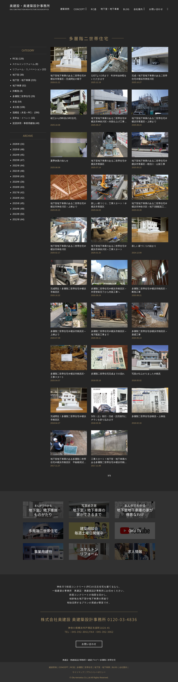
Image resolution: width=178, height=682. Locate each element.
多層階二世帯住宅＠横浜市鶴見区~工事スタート (67, 375)
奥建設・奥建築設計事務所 (30, 6)
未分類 (16, 107)
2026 (15, 144)
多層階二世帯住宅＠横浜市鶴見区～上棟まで (68, 333)
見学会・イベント (21, 118)
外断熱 (16, 91)
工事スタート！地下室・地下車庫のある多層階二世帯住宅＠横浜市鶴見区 (109, 461)
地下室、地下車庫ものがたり (43, 510)
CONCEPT (80, 9)
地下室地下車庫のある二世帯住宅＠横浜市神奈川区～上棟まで (68, 205)
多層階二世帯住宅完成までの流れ (107, 374)
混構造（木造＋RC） (23, 112)
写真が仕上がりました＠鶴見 (146, 374)
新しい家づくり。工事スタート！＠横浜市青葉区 (109, 205)
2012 (15, 219)
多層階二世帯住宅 (21, 96)
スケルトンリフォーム (24, 64)
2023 (15, 160)
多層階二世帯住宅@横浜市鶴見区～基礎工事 (149, 333)
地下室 (16, 75)
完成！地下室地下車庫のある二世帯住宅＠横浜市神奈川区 (149, 77)
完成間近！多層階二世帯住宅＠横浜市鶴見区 (68, 290)
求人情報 (135, 551)
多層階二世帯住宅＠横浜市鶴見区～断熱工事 (149, 290)
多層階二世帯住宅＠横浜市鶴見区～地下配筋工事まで (109, 333)
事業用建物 (43, 551)
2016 (15, 198)
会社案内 (139, 9)
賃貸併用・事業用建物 (24, 123)
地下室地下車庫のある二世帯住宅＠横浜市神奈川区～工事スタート (109, 247)
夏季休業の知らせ (59, 161)
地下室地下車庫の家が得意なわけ (135, 510)
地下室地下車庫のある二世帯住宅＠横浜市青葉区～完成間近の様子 (68, 77)
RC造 (94, 9)
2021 (15, 171)
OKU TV (134, 530)
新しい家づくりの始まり (144, 246)
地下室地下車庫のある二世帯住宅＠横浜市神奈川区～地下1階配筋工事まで (149, 205)
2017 (15, 192)
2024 (15, 155)
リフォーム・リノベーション (27, 69)
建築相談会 (89, 531)
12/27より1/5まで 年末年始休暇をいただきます (108, 77)
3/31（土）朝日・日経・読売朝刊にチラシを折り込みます (109, 418)
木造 (15, 102)
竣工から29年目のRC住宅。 (64, 118)
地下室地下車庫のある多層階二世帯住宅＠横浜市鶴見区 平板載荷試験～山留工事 (68, 461)
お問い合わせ (156, 9)
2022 (15, 165)
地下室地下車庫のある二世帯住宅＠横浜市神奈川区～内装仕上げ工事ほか (109, 120)
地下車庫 (17, 85)
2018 (15, 187)
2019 (15, 182)
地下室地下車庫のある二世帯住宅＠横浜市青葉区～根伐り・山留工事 (149, 162)
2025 (15, 149)
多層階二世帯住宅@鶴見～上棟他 (148, 416)
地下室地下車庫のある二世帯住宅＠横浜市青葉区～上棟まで (149, 120)
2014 (15, 209)
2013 (15, 214)
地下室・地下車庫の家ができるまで (89, 510)
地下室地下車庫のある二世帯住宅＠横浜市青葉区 (109, 162)
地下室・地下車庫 (110, 8)
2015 (15, 203)
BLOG (126, 9)
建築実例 (65, 8)
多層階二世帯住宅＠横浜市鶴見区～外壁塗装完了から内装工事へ (109, 290)
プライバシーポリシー (96, 672)
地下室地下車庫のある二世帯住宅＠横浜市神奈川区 (68, 247)
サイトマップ (78, 672)
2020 (15, 176)
